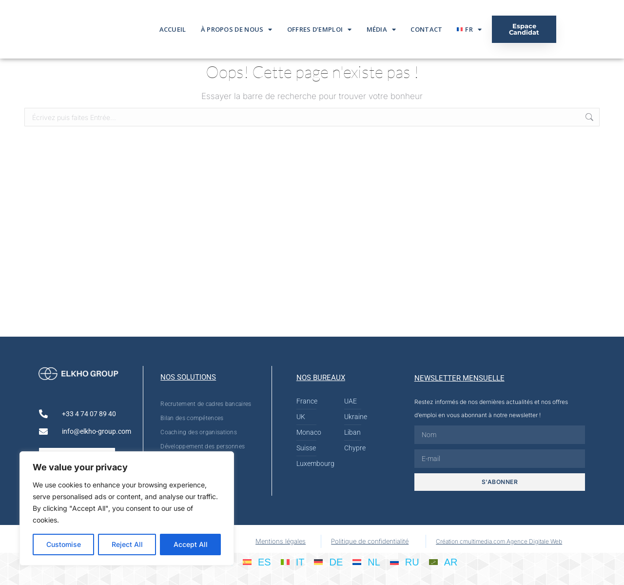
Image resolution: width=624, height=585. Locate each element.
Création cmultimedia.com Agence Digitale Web (499, 541)
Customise (63, 544)
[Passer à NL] (366, 561)
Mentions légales (280, 541)
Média (381, 29)
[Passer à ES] (257, 561)
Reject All (127, 544)
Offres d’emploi (319, 29)
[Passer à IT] (293, 561)
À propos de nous (237, 29)
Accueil (172, 29)
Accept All (191, 544)
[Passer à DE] (328, 561)
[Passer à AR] (443, 561)
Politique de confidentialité (370, 541)
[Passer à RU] (404, 561)
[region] (127, 508)
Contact (426, 29)
